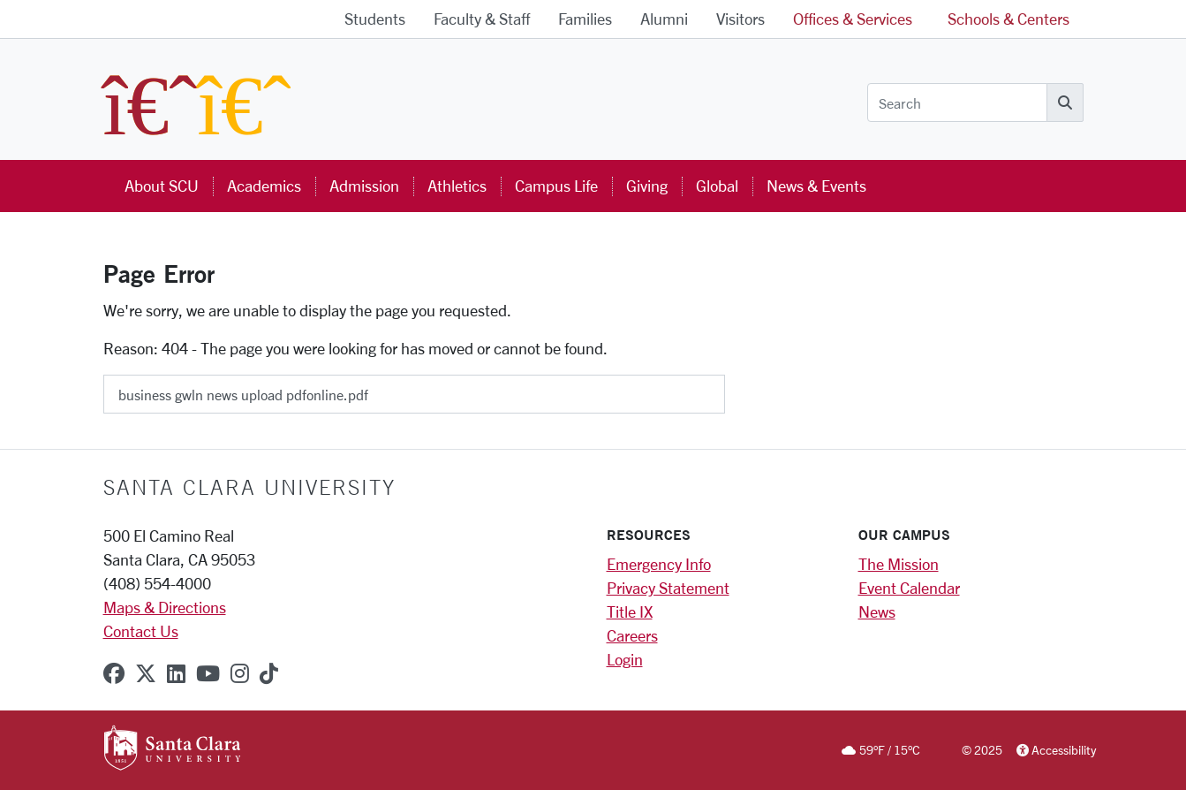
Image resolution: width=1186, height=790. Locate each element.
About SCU (162, 185)
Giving (647, 185)
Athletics (457, 185)
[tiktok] (269, 673)
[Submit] (736, 388)
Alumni (664, 18)
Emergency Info (659, 564)
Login (625, 659)
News (876, 611)
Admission (364, 185)
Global (717, 185)
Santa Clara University (249, 487)
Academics (264, 185)
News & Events (816, 185)
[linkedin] (176, 673)
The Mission (898, 564)
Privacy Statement (668, 587)
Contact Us (140, 631)
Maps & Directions (164, 607)
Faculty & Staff (482, 18)
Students (374, 18)
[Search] (957, 102)
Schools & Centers (1008, 18)
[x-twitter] (145, 673)
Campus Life (556, 185)
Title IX (630, 611)
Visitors (740, 18)
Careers (632, 635)
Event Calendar (909, 587)
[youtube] (208, 673)
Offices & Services (852, 18)
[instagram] (239, 673)
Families (585, 18)
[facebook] (114, 673)
